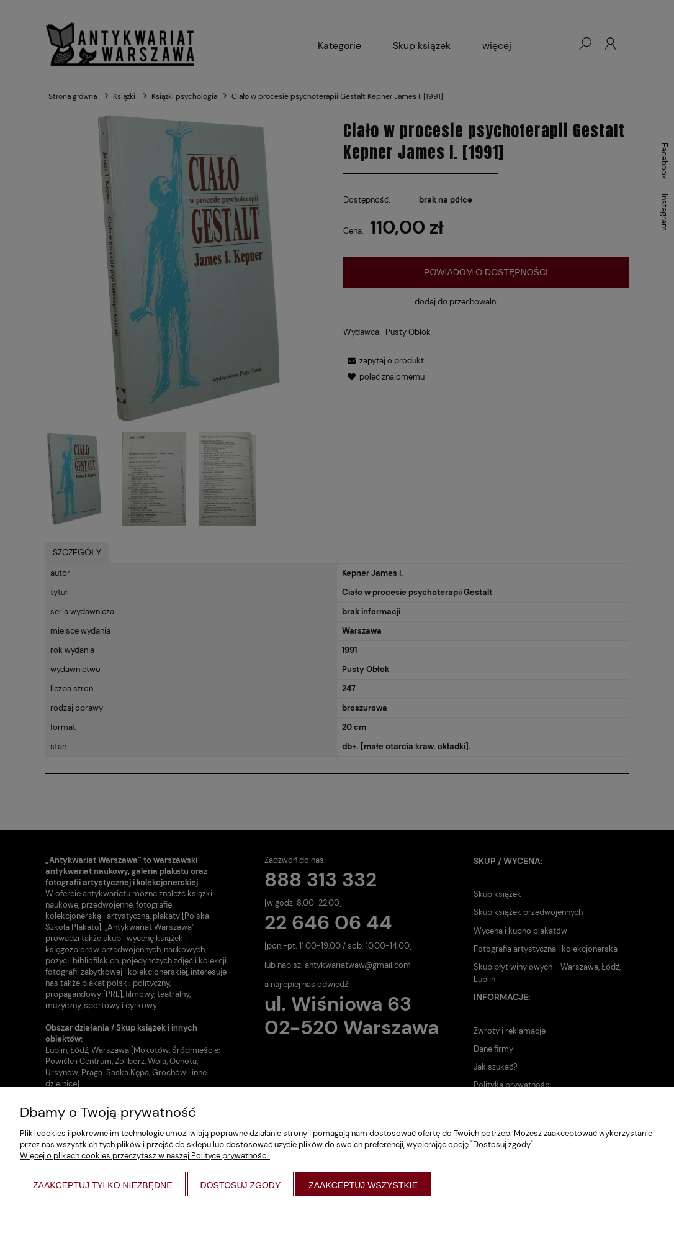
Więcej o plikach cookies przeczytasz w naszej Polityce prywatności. (145, 1155)
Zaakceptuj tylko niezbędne (103, 1185)
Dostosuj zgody (240, 1185)
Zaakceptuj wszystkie (363, 1185)
